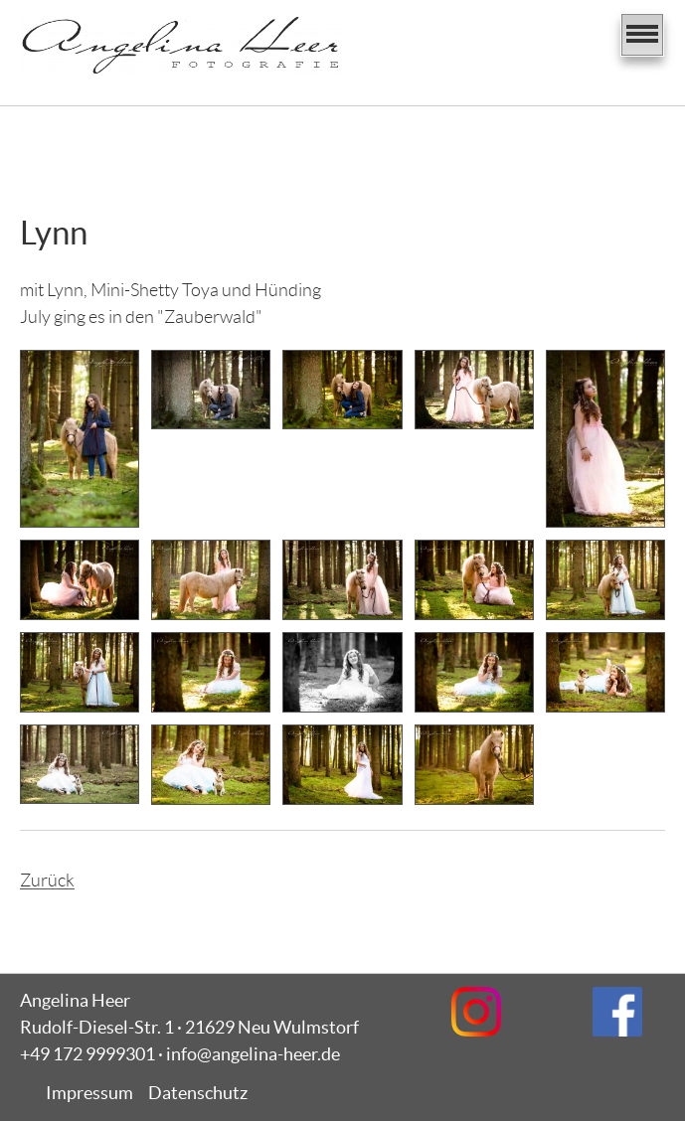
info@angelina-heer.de (253, 1053)
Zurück (47, 880)
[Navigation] (642, 35)
